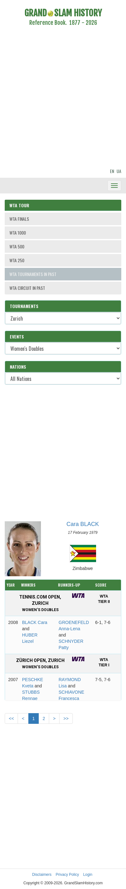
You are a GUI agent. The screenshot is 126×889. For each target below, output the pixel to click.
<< (11, 718)
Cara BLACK (82, 524)
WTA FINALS (19, 218)
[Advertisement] (59, 98)
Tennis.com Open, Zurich (40, 603)
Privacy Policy (67, 874)
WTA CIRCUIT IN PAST (27, 288)
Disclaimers (41, 874)
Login (87, 874)
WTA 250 (16, 260)
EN (112, 171)
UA (119, 171)
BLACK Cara (34, 622)
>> (65, 718)
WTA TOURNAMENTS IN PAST (32, 274)
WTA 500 (16, 246)
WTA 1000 (17, 232)
